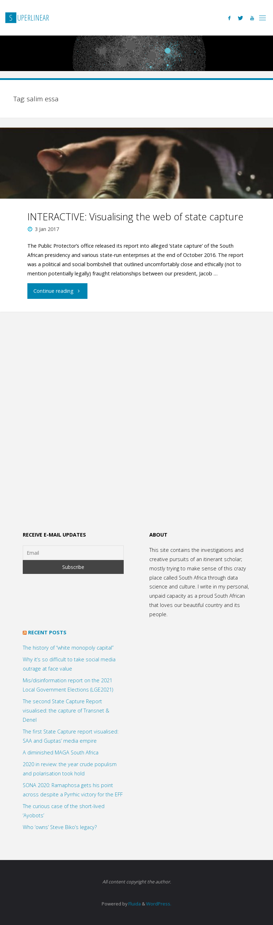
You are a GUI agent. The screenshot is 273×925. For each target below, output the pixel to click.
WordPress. (158, 903)
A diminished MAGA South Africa (60, 752)
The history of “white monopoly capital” (68, 647)
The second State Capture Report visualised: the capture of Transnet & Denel (66, 710)
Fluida (134, 903)
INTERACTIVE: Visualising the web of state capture (135, 216)
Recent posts (47, 632)
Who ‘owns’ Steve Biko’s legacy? (60, 827)
